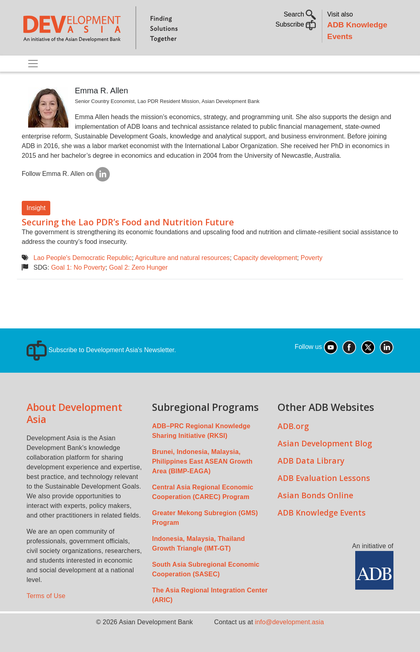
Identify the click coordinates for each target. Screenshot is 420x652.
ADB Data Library (311, 460)
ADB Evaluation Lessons (324, 477)
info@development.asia (289, 622)
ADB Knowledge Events (322, 512)
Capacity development (265, 257)
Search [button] (300, 14)
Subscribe (296, 24)
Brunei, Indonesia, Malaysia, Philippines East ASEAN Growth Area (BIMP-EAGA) (202, 461)
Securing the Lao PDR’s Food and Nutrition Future (128, 222)
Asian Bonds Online (315, 495)
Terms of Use (46, 595)
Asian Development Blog (325, 443)
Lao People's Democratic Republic (82, 257)
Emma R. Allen (101, 90)
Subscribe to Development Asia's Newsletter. (101, 350)
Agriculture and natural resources (182, 257)
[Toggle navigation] (33, 64)
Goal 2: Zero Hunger (138, 267)
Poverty (311, 257)
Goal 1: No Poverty (78, 267)
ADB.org (293, 426)
